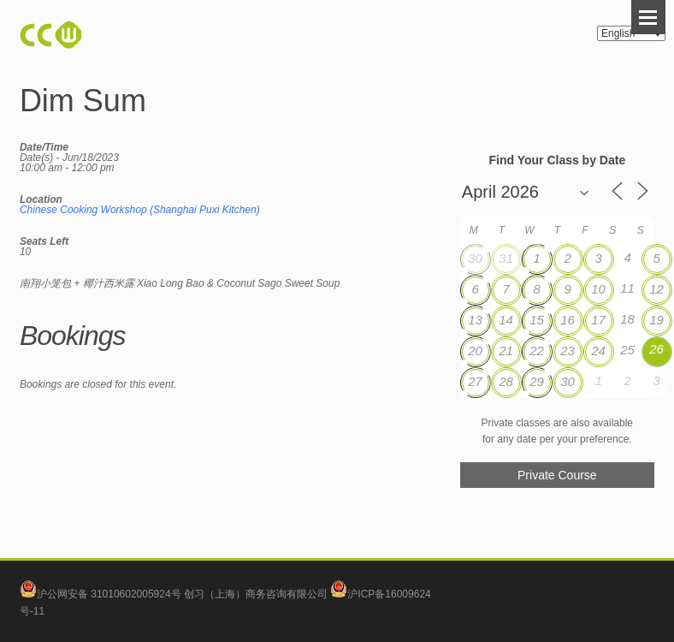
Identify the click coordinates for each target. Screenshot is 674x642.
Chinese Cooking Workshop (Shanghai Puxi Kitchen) (140, 210)
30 (475, 258)
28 (506, 381)
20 (475, 350)
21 (506, 350)
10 (598, 289)
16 (567, 319)
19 (656, 319)
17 (598, 319)
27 (475, 381)
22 (536, 350)
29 (536, 381)
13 (475, 319)
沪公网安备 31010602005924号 (109, 594)
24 (598, 350)
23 (567, 350)
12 (656, 289)
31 (506, 258)
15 (536, 319)
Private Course (557, 475)
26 (656, 349)
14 (506, 319)
